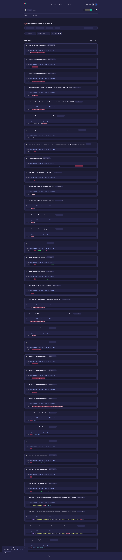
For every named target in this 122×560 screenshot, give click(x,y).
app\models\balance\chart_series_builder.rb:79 (42, 135)
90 (28, 505)
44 (28, 250)
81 (28, 166)
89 (28, 349)
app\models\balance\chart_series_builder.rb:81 (42, 163)
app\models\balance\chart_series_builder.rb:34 (42, 389)
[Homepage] (30, 4)
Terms (31, 556)
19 (28, 222)
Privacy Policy (21, 549)
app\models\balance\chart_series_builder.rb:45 (42, 177)
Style (55, 33)
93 (28, 335)
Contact (69, 4)
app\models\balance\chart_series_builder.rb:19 (42, 220)
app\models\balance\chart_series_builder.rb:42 (42, 276)
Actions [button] (92, 40)
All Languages (29, 33)
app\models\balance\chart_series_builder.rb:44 (42, 248)
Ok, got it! (7, 552)
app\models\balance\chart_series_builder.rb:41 (42, 121)
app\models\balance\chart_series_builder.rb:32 (42, 403)
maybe (35, 10)
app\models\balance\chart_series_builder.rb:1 (42, 50)
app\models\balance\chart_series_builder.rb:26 (42, 205)
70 (28, 151)
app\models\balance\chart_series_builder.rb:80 (42, 191)
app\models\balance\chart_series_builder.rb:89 (42, 347)
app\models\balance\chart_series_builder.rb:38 (42, 78)
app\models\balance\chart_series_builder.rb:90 (42, 502)
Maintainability (42, 33)
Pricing (61, 4)
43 (28, 265)
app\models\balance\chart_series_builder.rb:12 (42, 234)
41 (28, 123)
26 (28, 208)
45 (28, 180)
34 (28, 392)
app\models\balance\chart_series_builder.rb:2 (42, 516)
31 (28, 293)
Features (53, 4)
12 (28, 236)
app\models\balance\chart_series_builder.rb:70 (42, 149)
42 (28, 279)
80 (28, 194)
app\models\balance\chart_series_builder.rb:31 (42, 290)
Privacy (37, 556)
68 (28, 67)
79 (28, 137)
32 (28, 406)
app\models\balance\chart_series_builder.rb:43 (42, 262)
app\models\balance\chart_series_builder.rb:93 (42, 333)
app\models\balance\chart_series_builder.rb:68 (42, 64)
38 (28, 81)
